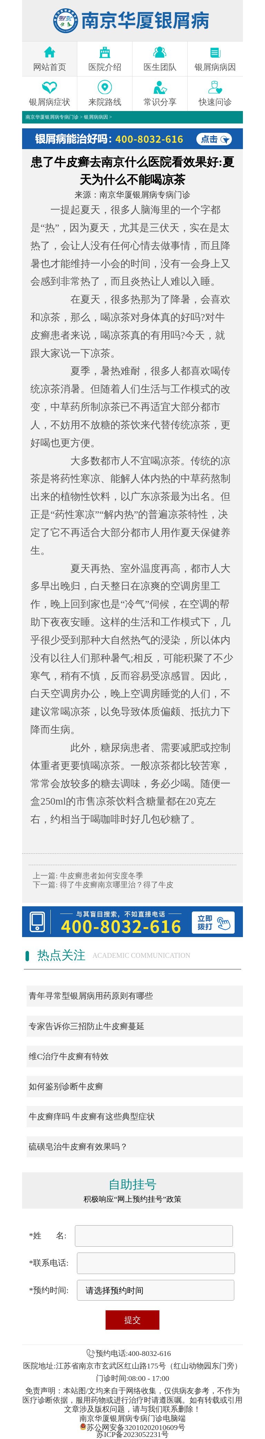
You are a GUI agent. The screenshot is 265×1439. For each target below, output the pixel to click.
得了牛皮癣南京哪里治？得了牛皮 (116, 884)
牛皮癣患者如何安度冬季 (100, 875)
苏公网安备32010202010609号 (132, 1426)
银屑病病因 (96, 117)
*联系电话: (49, 1262)
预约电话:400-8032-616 (133, 1353)
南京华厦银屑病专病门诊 (52, 117)
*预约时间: (49, 1290)
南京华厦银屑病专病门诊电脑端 (132, 1418)
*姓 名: (48, 1235)
